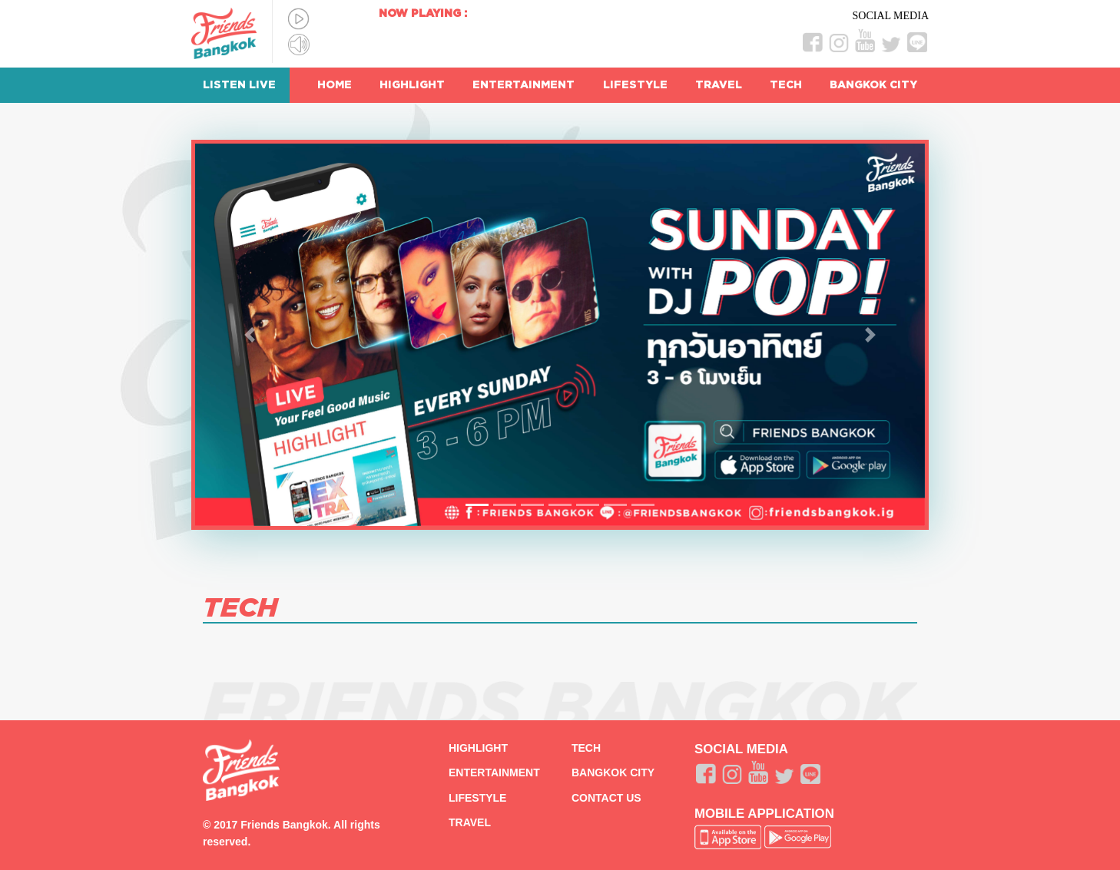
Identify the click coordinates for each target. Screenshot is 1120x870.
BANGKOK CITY (873, 85)
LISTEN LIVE (239, 85)
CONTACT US (606, 798)
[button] (250, 334)
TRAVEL (718, 85)
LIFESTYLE (635, 85)
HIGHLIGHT (412, 85)
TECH (786, 85)
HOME (334, 85)
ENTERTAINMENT (523, 85)
